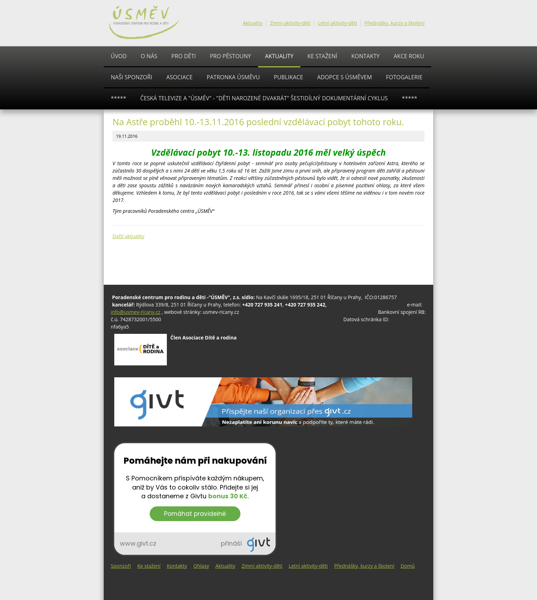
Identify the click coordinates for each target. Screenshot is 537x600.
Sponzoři (121, 565)
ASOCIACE (179, 77)
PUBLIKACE (288, 77)
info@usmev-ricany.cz (136, 312)
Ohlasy (201, 565)
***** (118, 98)
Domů (408, 565)
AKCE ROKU (409, 56)
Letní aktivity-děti (337, 23)
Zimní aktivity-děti (290, 23)
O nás (149, 56)
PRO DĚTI (183, 56)
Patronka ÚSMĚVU (233, 77)
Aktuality (253, 23)
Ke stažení (322, 56)
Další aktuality (128, 236)
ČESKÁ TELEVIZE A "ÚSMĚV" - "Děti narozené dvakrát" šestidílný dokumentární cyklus (264, 98)
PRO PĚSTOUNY (230, 56)
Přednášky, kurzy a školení (395, 23)
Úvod (119, 56)
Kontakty (365, 56)
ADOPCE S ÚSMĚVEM (344, 77)
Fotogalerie (404, 77)
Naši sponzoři (131, 77)
